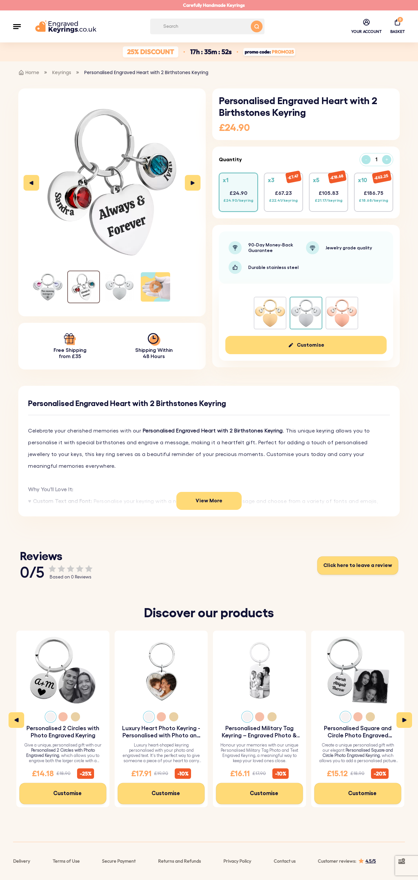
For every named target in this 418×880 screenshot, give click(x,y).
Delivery (21, 861)
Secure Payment (119, 861)
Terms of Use (66, 861)
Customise (310, 345)
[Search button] (257, 26)
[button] (17, 26)
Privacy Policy (237, 861)
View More (209, 500)
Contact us (285, 861)
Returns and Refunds (179, 861)
